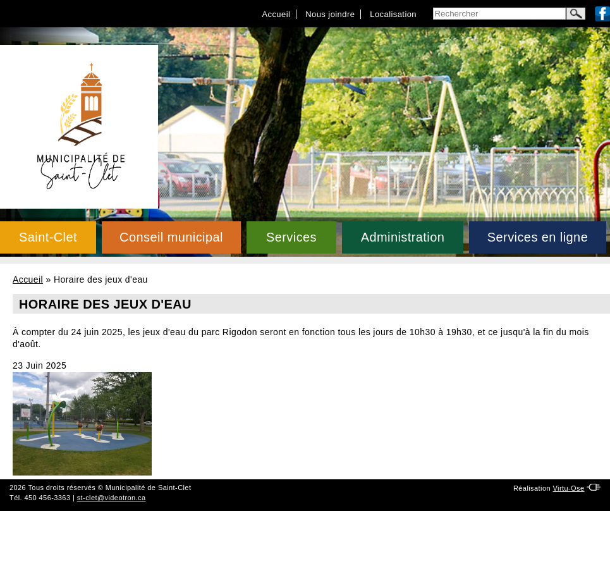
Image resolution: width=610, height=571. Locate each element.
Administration (403, 237)
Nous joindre (330, 14)
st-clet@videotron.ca (111, 497)
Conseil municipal (171, 237)
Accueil (276, 14)
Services (291, 237)
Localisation (393, 14)
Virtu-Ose (568, 488)
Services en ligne (537, 237)
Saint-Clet (48, 237)
